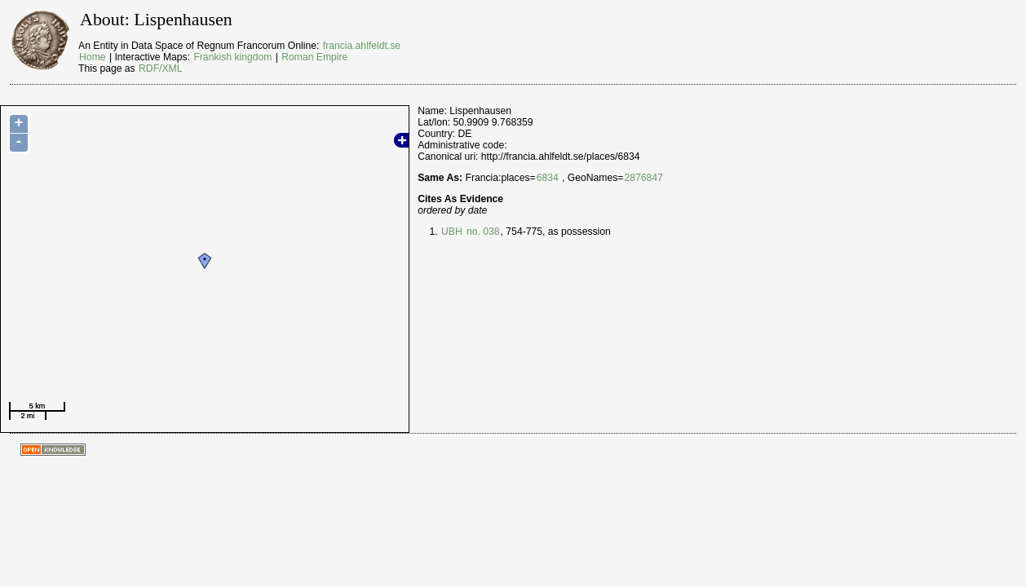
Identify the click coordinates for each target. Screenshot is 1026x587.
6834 (548, 177)
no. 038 (482, 231)
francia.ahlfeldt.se (361, 45)
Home (92, 57)
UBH (451, 231)
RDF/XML (160, 68)
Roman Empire (314, 57)
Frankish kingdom (232, 57)
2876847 (643, 177)
